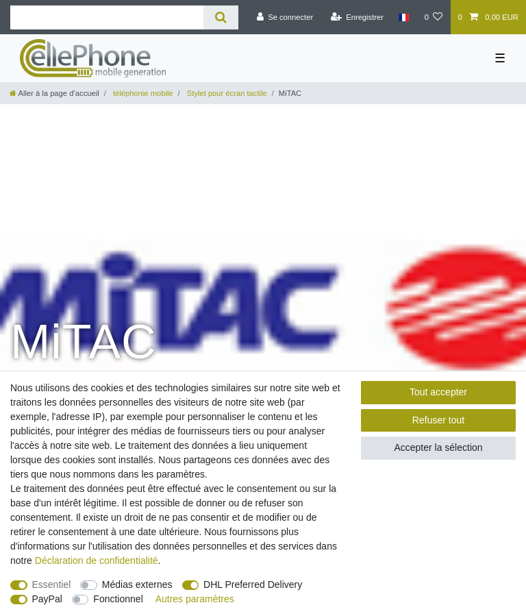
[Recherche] (220, 17)
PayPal (47, 598)
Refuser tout (438, 420)
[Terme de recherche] (106, 17)
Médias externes (137, 584)
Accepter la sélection (438, 447)
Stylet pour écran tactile (226, 93)
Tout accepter (438, 391)
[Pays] (403, 17)
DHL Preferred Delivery (252, 584)
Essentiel (51, 584)
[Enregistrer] (357, 17)
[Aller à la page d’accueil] (54, 93)
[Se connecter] (285, 17)
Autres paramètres (194, 598)
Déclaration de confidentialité (96, 560)
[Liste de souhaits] (433, 17)
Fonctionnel (117, 598)
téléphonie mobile (142, 93)
